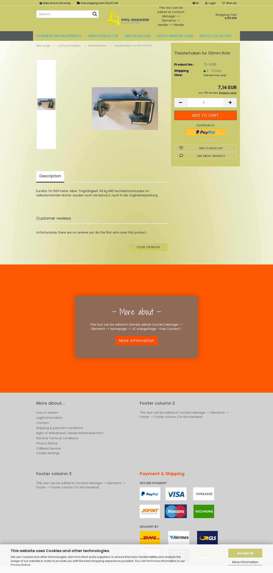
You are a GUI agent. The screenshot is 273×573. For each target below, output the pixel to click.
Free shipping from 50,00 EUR (97, 3)
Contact (42, 426)
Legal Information (49, 421)
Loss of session (47, 416)
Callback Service (48, 452)
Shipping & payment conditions (59, 431)
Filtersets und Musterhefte (59, 36)
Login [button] (210, 3)
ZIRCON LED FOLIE (138, 36)
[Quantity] (205, 106)
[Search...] (95, 14)
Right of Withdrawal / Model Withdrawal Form (69, 437)
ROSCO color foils (216, 36)
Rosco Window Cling (175, 36)
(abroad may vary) (214, 79)
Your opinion (148, 251)
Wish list (229, 3)
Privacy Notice (20, 565)
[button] (195, 2)
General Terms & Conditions (57, 442)
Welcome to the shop (55, 3)
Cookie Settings (48, 457)
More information (245, 562)
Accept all (245, 553)
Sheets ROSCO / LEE (103, 36)
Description (50, 179)
